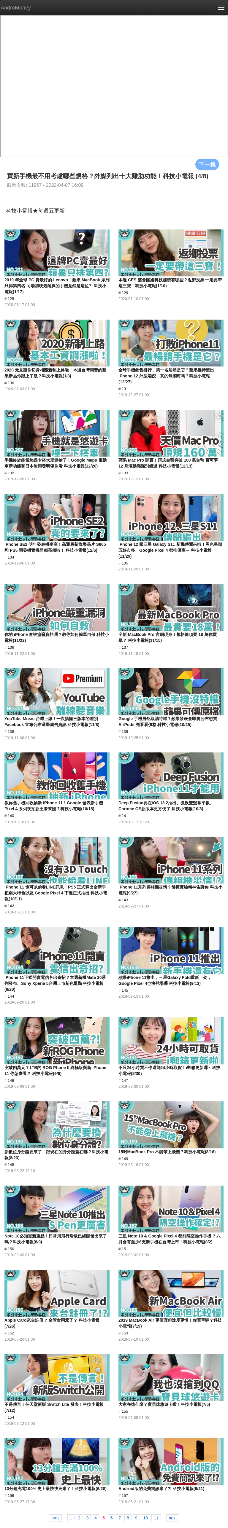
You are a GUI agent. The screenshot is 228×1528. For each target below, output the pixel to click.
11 (156, 1518)
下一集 (207, 164)
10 (145, 1518)
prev (55, 1518)
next (172, 1518)
